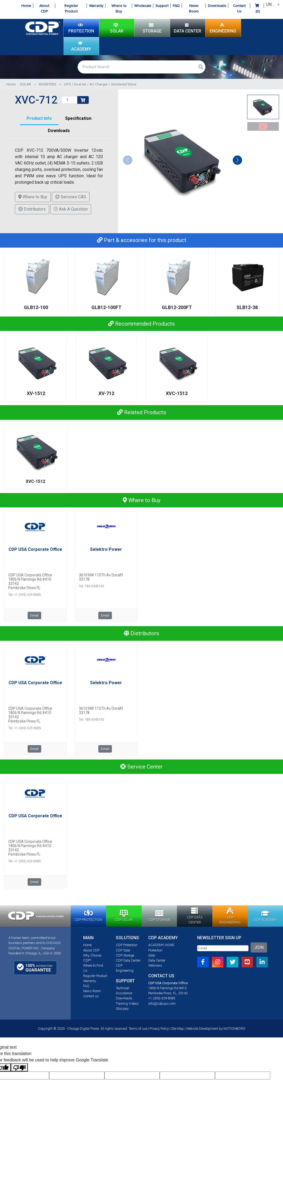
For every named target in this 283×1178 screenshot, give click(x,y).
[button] (237, 161)
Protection (155, 951)
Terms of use (138, 1030)
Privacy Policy (159, 1030)
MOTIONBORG (234, 1030)
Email (34, 616)
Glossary (122, 1009)
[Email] (222, 949)
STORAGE (152, 28)
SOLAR (116, 28)
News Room (193, 8)
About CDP (44, 8)
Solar (151, 956)
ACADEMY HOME (161, 946)
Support (161, 5)
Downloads (217, 5)
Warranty (96, 5)
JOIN (259, 948)
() (257, 9)
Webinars (155, 966)
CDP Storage (125, 956)
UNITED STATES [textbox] (273, 4)
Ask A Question (71, 209)
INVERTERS (47, 85)
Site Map (177, 1030)
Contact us (91, 997)
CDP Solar (123, 951)
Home (26, 5)
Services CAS (70, 197)
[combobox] (272, 4)
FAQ (176, 5)
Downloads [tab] (59, 131)
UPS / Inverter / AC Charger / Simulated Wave (100, 85)
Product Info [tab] (39, 119)
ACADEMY (81, 46)
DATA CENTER (187, 28)
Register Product (71, 8)
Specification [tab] (78, 119)
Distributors (32, 209)
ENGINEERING (223, 28)
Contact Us (239, 8)
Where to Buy (118, 8)
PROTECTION (81, 28)
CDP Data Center (128, 961)
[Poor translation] (19, 1068)
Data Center (156, 961)
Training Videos (127, 1004)
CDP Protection (126, 946)
